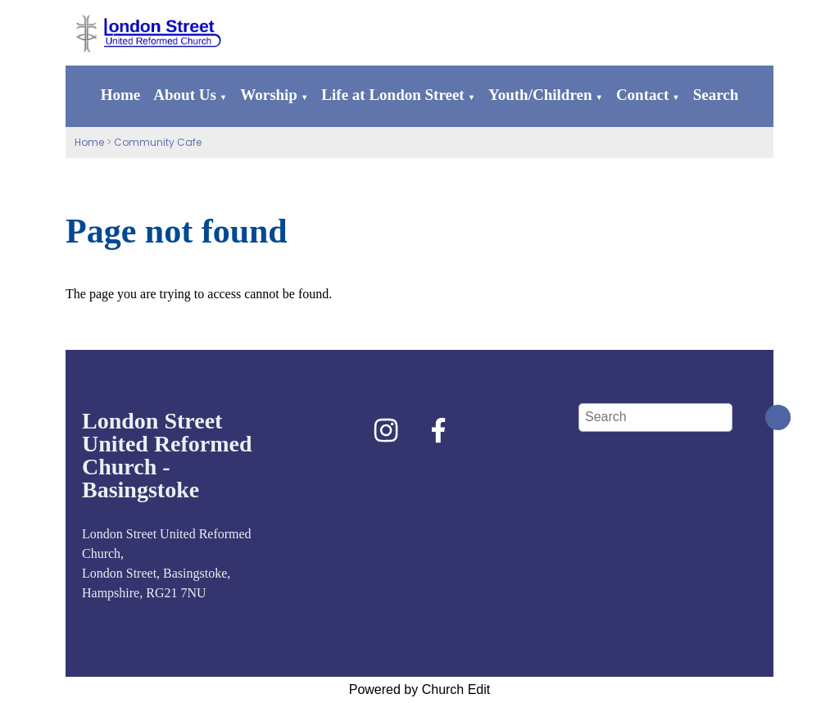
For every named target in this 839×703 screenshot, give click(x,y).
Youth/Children (540, 94)
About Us (184, 94)
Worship (268, 94)
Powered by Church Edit (420, 689)
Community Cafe (158, 142)
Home (121, 94)
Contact (642, 94)
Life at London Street (392, 94)
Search (716, 94)
